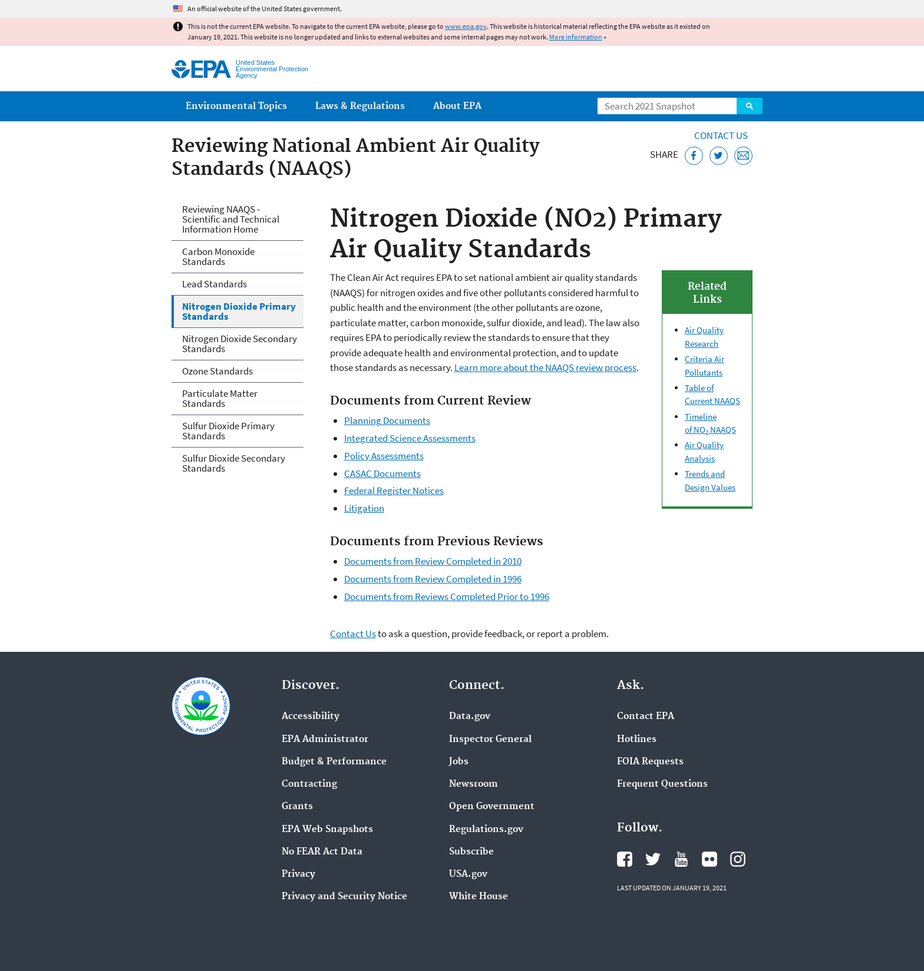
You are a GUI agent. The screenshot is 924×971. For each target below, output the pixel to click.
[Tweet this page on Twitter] (719, 156)
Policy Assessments (384, 455)
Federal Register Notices (394, 490)
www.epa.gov (466, 26)
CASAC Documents (382, 473)
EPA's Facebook (624, 859)
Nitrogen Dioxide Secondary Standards (239, 343)
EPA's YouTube (681, 859)
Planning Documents (387, 420)
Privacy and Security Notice (344, 897)
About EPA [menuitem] (457, 106)
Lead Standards (214, 283)
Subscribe (471, 852)
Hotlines (636, 739)
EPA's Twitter (653, 859)
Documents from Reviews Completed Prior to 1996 (446, 596)
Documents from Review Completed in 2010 (433, 561)
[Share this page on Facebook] (694, 156)
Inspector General (490, 739)
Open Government (491, 806)
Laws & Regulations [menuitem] (360, 106)
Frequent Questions (662, 784)
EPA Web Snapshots (327, 829)
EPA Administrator (325, 739)
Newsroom (473, 784)
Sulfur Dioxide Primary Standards (228, 430)
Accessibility (310, 716)
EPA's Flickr (709, 859)
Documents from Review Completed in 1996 (433, 578)
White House (478, 897)
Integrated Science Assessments (410, 438)
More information (575, 36)
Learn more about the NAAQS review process (545, 367)
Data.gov (469, 716)
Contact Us (721, 135)
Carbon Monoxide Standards (218, 256)
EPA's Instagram (737, 859)
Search (750, 106)
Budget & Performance (334, 762)
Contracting (309, 784)
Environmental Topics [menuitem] (236, 106)
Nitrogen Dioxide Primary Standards (239, 311)
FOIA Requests (650, 762)
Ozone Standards (217, 370)
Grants (297, 806)
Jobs (458, 762)
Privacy (298, 874)
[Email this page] (743, 156)
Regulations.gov (486, 829)
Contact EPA (645, 716)
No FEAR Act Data (322, 852)
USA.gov (468, 874)
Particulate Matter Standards (220, 398)
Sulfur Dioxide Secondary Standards (233, 463)
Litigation (364, 508)
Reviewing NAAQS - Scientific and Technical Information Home (230, 219)
